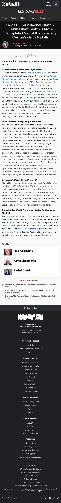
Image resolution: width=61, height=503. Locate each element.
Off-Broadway (30, 388)
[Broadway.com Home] (11, 4)
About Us (30, 423)
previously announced (38, 73)
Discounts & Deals (30, 391)
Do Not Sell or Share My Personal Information (30, 486)
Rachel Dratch (18, 91)
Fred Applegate (31, 97)
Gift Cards (30, 454)
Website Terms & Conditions (30, 469)
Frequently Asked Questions (31, 348)
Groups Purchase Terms (30, 476)
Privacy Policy (31, 466)
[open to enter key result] (56, 4)
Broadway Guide (30, 446)
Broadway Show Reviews (30, 457)
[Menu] (48, 4)
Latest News (30, 405)
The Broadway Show (30, 401)
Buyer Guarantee (30, 433)
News (4, 18)
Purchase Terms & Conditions (30, 472)
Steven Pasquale (16, 85)
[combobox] (55, 4)
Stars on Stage (30, 373)
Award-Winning (30, 384)
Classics (30, 380)
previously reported (27, 229)
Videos (22, 18)
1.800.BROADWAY (34, 326)
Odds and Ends (20, 43)
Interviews (44, 18)
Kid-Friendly (30, 377)
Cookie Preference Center (30, 482)
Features (33, 18)
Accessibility (30, 430)
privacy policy (44, 489)
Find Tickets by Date (30, 362)
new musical (12, 216)
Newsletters (30, 443)
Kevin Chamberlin (48, 91)
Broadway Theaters (30, 450)
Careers (30, 426)
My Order (30, 345)
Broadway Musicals (30, 366)
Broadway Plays (30, 369)
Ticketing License (30, 479)
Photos (13, 18)
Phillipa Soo (34, 85)
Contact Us (29, 324)
